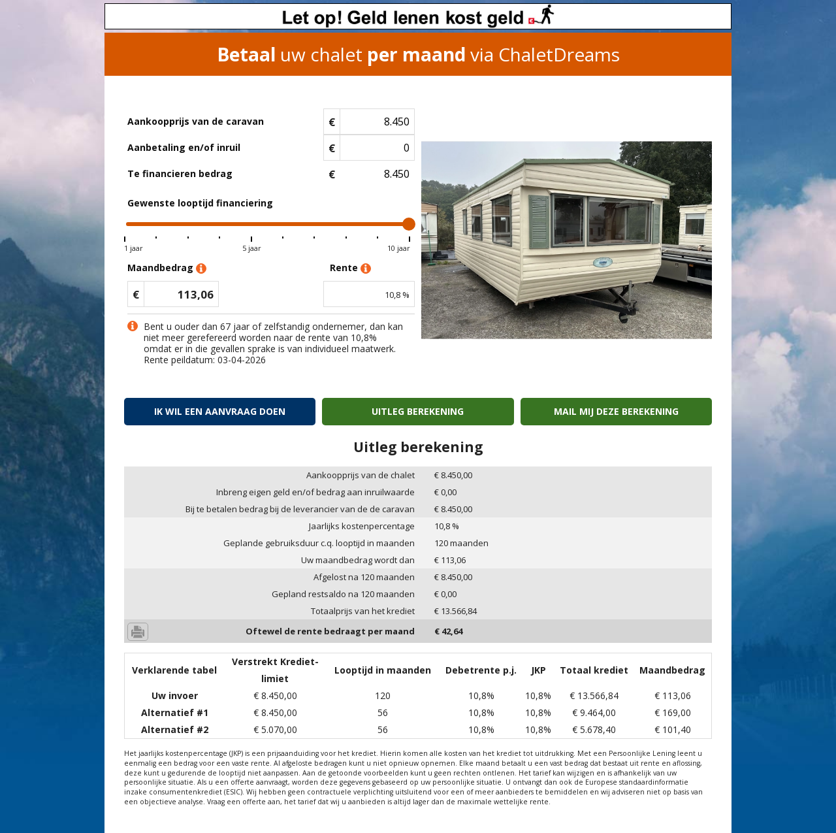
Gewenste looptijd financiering (200, 203)
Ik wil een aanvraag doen (219, 411)
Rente (350, 268)
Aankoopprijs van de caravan (195, 121)
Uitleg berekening (418, 411)
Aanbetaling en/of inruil (183, 147)
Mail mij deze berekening (616, 411)
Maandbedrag (166, 268)
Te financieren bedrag (180, 173)
